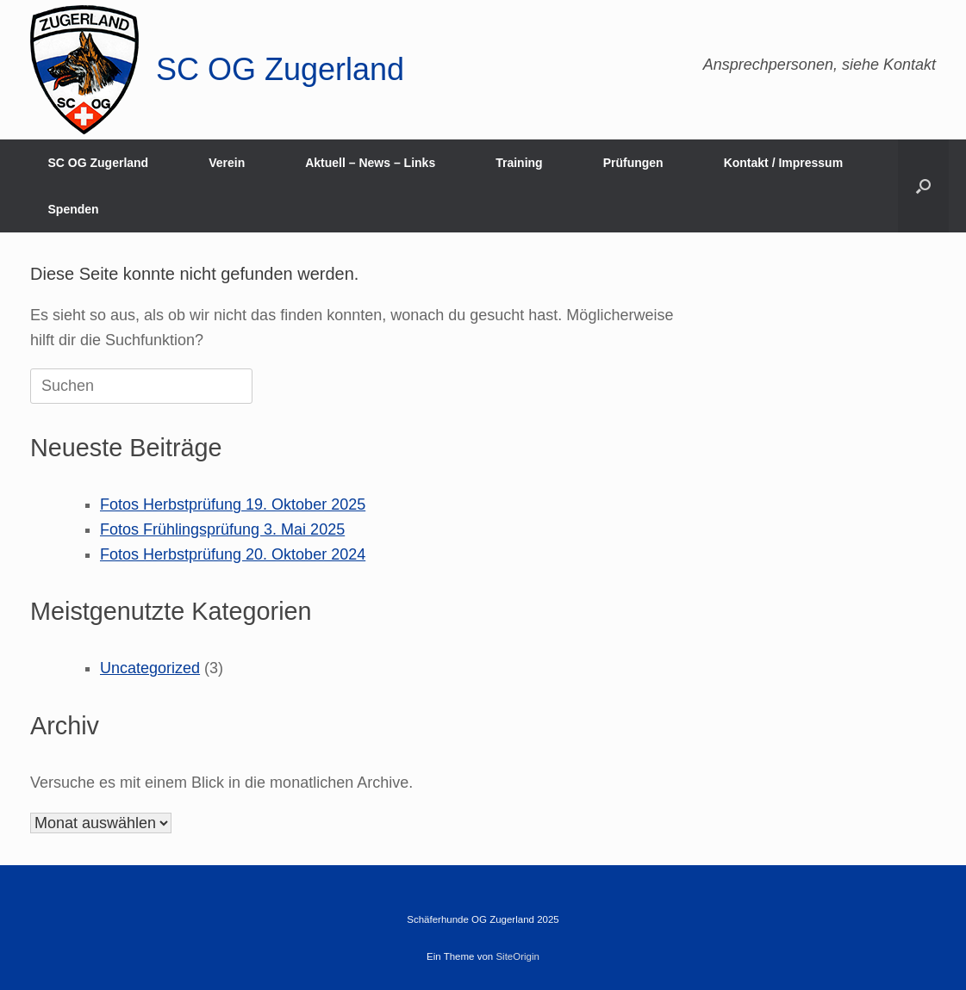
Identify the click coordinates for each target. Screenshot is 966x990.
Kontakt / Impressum (783, 163)
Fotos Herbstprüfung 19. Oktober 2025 (232, 504)
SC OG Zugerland (98, 163)
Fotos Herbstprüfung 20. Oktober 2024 (232, 554)
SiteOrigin (517, 956)
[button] (923, 185)
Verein (227, 163)
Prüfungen (633, 163)
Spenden (73, 209)
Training (518, 163)
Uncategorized (150, 668)
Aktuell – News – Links (370, 163)
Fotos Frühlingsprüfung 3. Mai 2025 (222, 529)
